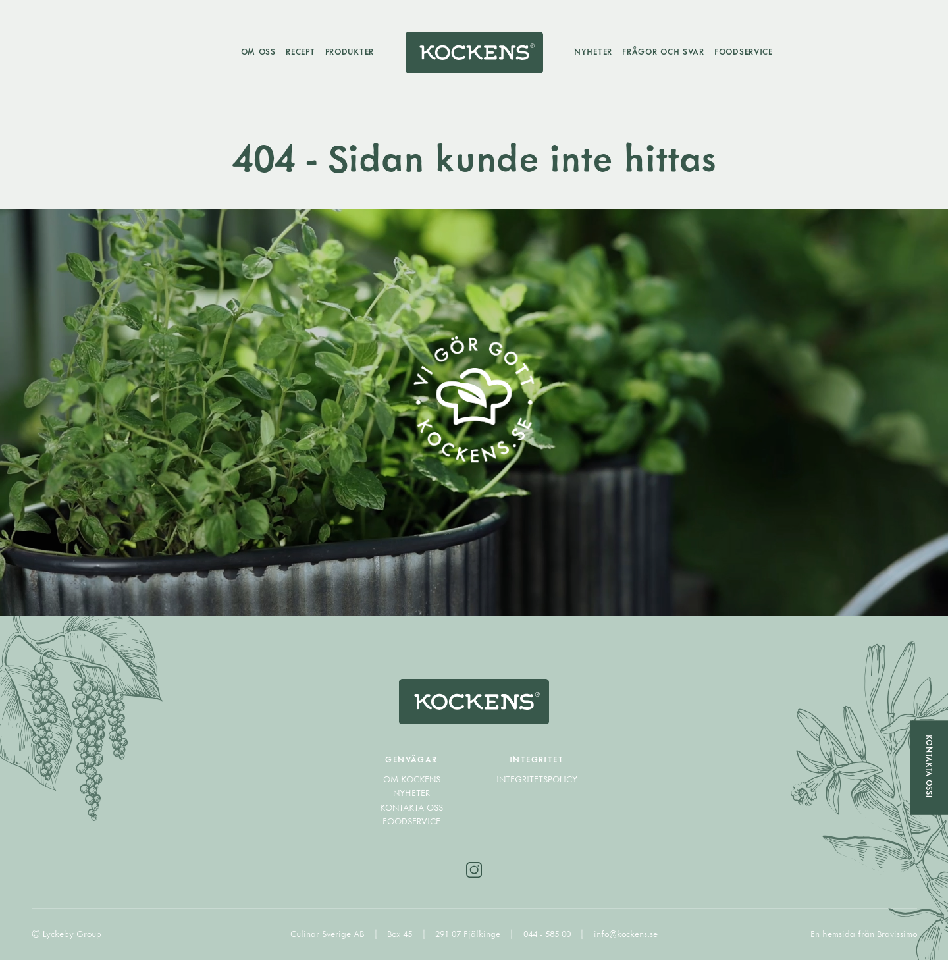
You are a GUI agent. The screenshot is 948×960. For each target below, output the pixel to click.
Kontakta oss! (929, 766)
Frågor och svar (663, 51)
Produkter (349, 51)
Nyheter (593, 51)
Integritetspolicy (536, 779)
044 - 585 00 (548, 934)
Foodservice (743, 51)
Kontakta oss (411, 807)
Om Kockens (411, 779)
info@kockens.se (626, 934)
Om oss (258, 51)
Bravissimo (897, 934)
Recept (300, 51)
